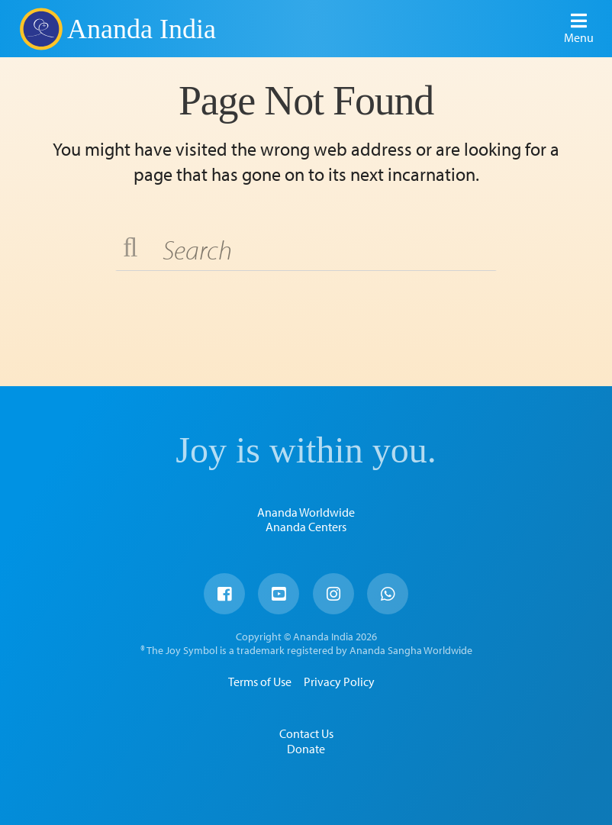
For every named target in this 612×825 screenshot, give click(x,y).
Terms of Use (260, 681)
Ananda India (141, 29)
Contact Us (306, 733)
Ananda (40, 28)
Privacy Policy (339, 681)
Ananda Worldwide (306, 512)
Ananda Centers (306, 526)
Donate (306, 748)
